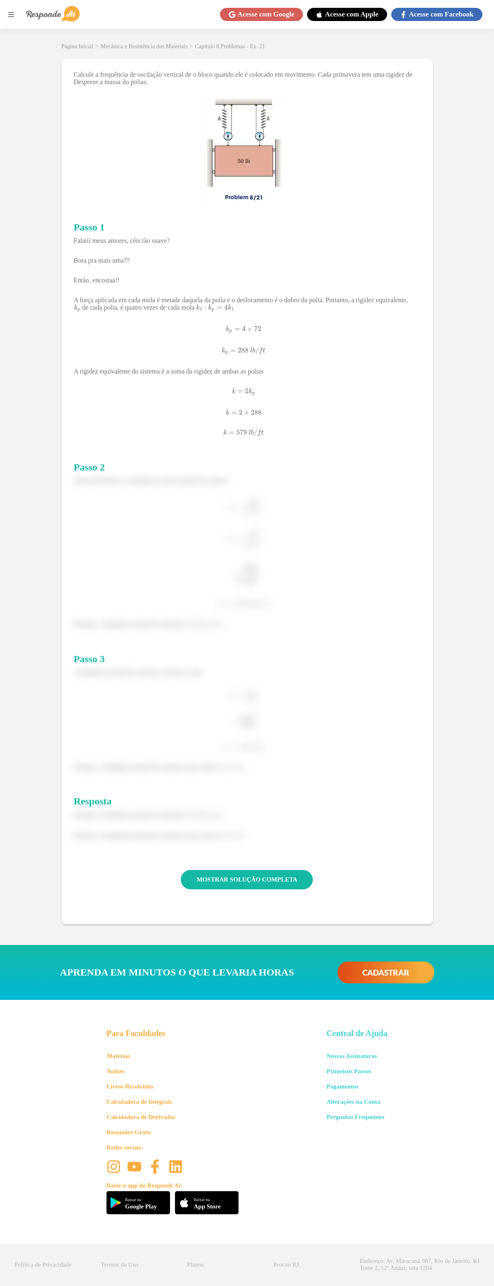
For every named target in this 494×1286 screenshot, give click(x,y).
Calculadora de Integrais (139, 1101)
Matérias (118, 1056)
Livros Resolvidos (130, 1086)
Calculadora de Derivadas (140, 1117)
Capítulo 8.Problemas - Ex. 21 (230, 46)
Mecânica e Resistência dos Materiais (144, 46)
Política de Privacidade (42, 1264)
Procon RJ (286, 1264)
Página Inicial (77, 46)
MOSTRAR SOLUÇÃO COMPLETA (247, 879)
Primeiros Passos (348, 1071)
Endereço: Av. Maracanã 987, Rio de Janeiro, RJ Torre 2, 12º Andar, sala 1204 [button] (420, 1264)
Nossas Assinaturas (351, 1056)
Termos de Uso (119, 1264)
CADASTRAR (385, 972)
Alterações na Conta (353, 1101)
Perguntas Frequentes (355, 1117)
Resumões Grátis (128, 1132)
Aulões (115, 1071)
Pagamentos (342, 1086)
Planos (195, 1264)
